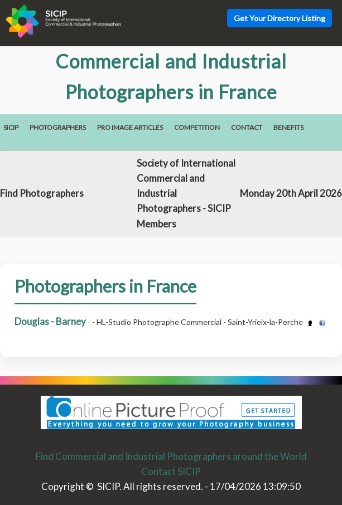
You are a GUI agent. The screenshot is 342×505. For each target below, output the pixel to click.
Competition (197, 127)
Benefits (288, 127)
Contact (246, 127)
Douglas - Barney (50, 321)
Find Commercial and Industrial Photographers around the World (171, 456)
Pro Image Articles (130, 127)
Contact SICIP (171, 471)
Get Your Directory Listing (279, 18)
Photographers (58, 127)
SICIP (10, 127)
